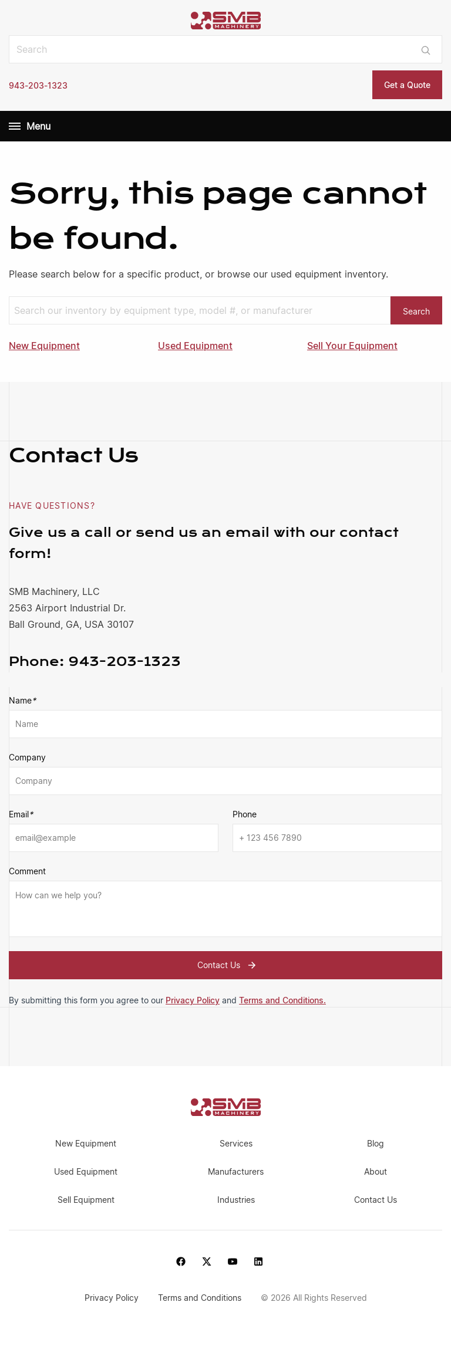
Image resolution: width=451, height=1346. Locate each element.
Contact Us (228, 965)
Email (21, 814)
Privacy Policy (193, 1000)
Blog (375, 1143)
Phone (245, 814)
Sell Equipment (86, 1200)
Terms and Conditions (201, 1298)
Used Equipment (195, 345)
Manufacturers (236, 1171)
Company (27, 757)
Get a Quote (407, 85)
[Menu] (15, 126)
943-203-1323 (38, 85)
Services (236, 1143)
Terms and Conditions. (282, 1000)
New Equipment (44, 345)
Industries (236, 1200)
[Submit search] (426, 49)
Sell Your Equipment (352, 345)
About (375, 1171)
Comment (27, 871)
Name (22, 701)
